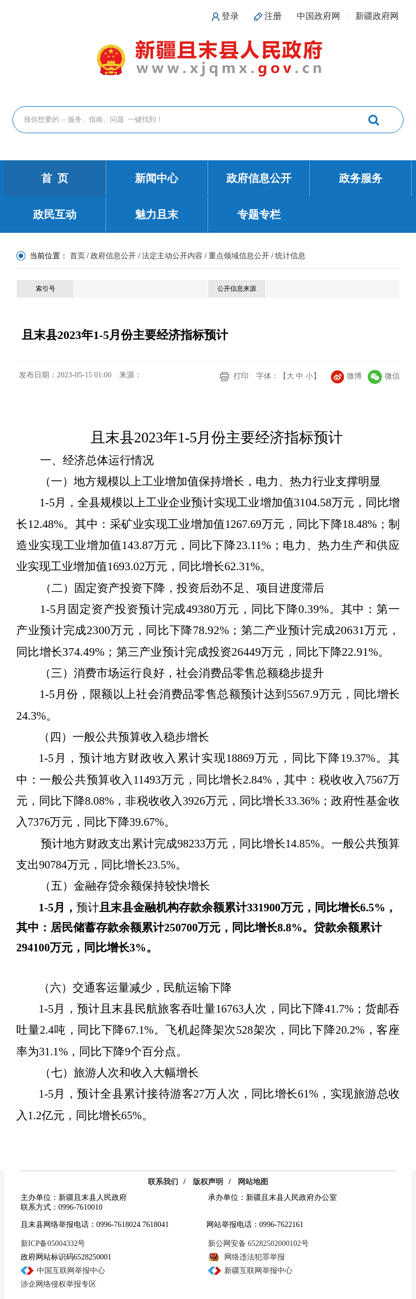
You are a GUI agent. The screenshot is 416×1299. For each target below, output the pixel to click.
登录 (230, 16)
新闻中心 (156, 178)
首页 (77, 256)
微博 (346, 376)
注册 (273, 16)
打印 (241, 376)
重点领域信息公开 (239, 256)
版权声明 (208, 1182)
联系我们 (163, 1182)
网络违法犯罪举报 (254, 1257)
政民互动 (54, 214)
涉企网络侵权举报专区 (58, 1284)
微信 (384, 376)
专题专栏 (259, 214)
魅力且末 (156, 214)
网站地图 (253, 1182)
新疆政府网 (377, 16)
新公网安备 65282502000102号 (258, 1243)
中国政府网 (318, 16)
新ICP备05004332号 (53, 1243)
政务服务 (360, 178)
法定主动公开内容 (172, 256)
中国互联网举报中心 (71, 1271)
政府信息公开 (258, 178)
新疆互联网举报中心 (258, 1271)
